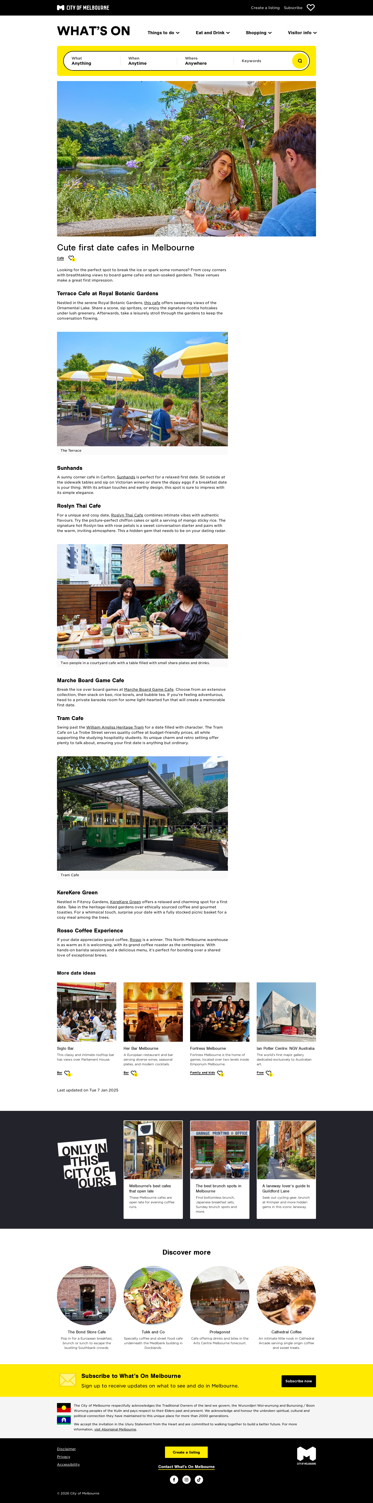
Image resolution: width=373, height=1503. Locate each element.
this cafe (152, 303)
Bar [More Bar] (59, 1072)
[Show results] (300, 61)
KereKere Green (125, 902)
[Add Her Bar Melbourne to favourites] (134, 1074)
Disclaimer (66, 1449)
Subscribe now (298, 1381)
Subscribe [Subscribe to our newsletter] (293, 8)
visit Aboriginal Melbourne (115, 1429)
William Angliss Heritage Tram (115, 727)
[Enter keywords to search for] (262, 63)
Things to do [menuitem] (163, 32)
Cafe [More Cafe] (60, 258)
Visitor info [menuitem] (302, 32)
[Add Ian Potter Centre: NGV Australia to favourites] (269, 1074)
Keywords (251, 61)
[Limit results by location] (205, 61)
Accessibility (68, 1464)
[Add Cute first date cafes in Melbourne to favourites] (71, 259)
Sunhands (126, 477)
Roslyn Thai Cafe (127, 515)
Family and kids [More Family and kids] (202, 1072)
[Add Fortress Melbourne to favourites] (220, 1074)
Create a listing (265, 8)
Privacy (63, 1457)
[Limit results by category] (92, 61)
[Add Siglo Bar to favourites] (67, 1074)
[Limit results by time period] (148, 61)
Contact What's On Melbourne (186, 1466)
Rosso (135, 940)
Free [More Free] (260, 1072)
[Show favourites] (311, 7)
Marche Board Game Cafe (149, 689)
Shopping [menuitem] (258, 32)
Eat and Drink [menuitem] (212, 32)
